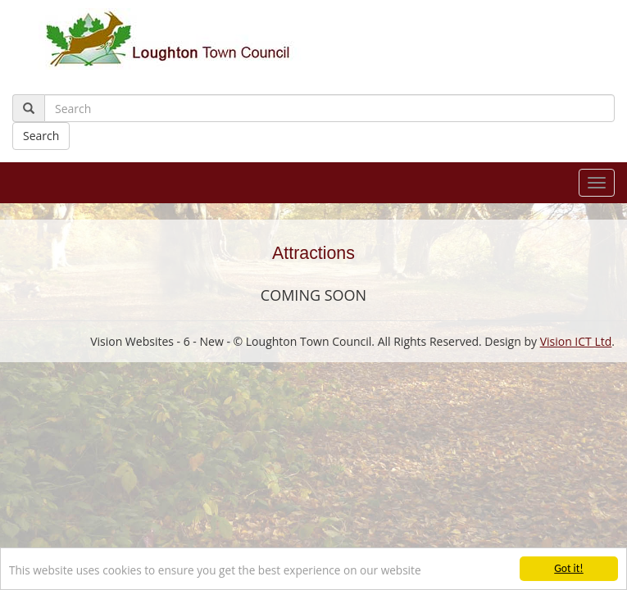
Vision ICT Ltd (576, 341)
